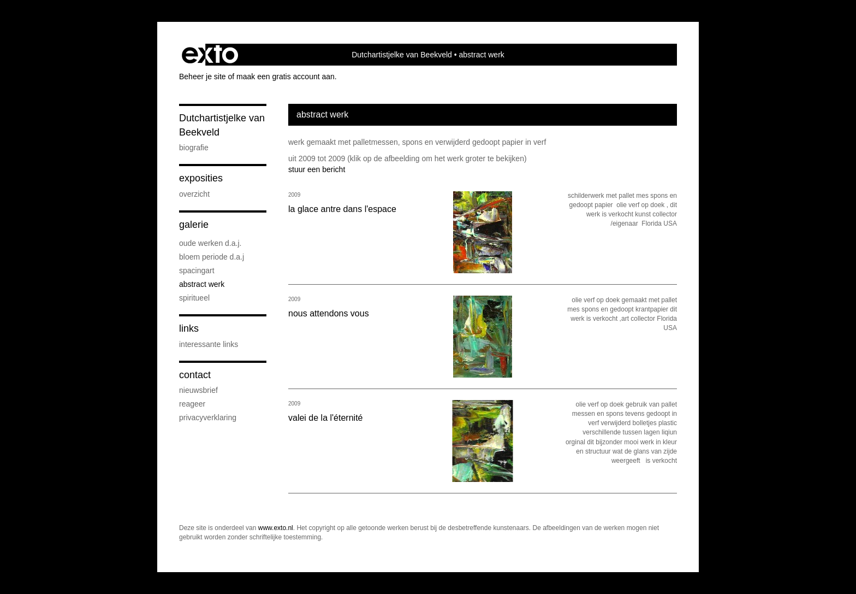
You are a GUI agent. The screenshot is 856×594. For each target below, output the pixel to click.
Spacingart (197, 270)
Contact (195, 374)
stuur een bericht (316, 169)
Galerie (194, 224)
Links (189, 328)
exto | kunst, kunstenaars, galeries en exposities (210, 55)
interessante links (208, 344)
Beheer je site (202, 76)
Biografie (194, 147)
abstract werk (201, 284)
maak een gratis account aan (285, 76)
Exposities (201, 178)
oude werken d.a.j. (210, 243)
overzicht (194, 194)
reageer (192, 403)
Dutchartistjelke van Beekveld (402, 54)
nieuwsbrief (198, 390)
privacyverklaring (207, 417)
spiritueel (194, 297)
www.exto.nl (275, 528)
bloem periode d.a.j (211, 256)
